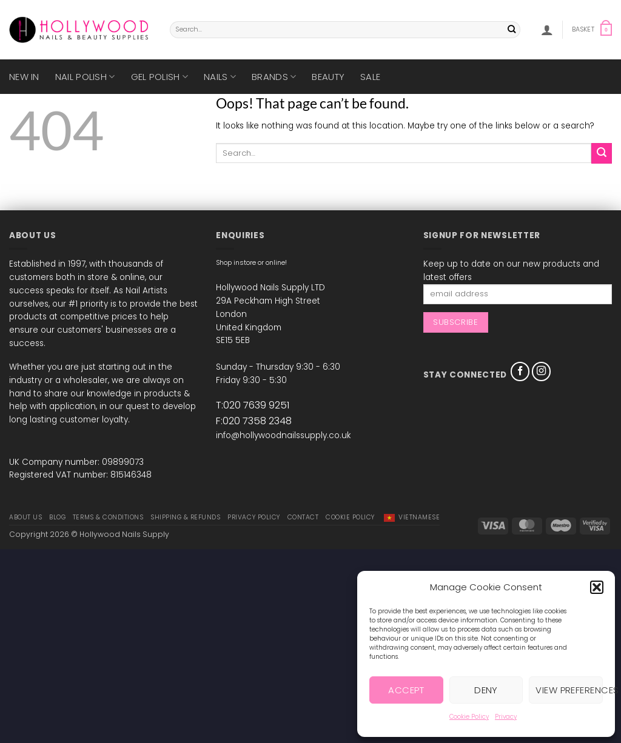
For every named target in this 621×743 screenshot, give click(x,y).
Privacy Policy (253, 517)
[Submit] (511, 30)
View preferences (569, 690)
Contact (303, 517)
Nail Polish (85, 76)
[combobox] (345, 29)
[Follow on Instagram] (541, 371)
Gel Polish (160, 76)
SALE (370, 76)
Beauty (328, 76)
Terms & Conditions (108, 517)
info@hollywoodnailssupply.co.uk (283, 435)
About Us (25, 517)
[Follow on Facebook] (520, 371)
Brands (274, 76)
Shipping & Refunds (185, 517)
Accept (406, 690)
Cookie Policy (469, 716)
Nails (220, 76)
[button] (597, 587)
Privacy (506, 716)
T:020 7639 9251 (252, 405)
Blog (57, 517)
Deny (486, 690)
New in (24, 76)
